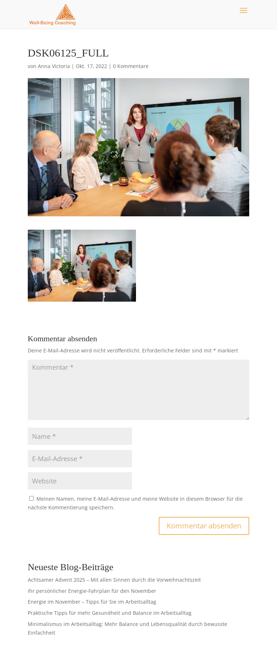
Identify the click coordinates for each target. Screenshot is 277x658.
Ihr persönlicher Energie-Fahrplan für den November (92, 590)
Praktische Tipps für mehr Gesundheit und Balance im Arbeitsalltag (110, 612)
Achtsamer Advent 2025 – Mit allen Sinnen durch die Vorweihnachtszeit (114, 579)
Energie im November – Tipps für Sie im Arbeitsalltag (92, 601)
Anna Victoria (54, 66)
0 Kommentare (131, 66)
